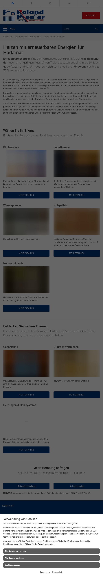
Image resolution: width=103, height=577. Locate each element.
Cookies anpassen (12, 565)
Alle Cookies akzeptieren (15, 551)
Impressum (45, 572)
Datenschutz (57, 572)
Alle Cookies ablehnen (14, 558)
